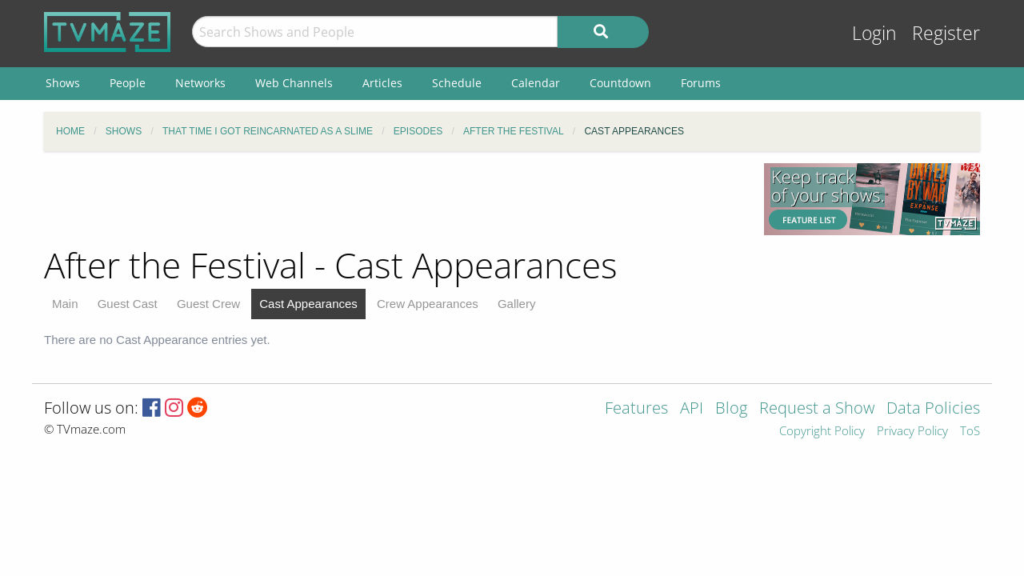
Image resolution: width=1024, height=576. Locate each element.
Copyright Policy (822, 431)
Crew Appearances (427, 303)
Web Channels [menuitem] (294, 82)
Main (65, 303)
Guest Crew (208, 303)
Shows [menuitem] (63, 82)
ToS (970, 431)
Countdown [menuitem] (620, 82)
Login (874, 33)
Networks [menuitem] (200, 82)
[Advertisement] (392, 199)
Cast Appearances (308, 303)
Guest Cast (128, 303)
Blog (731, 409)
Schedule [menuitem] (457, 82)
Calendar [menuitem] (535, 82)
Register (946, 33)
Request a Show (816, 409)
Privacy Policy (912, 431)
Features (636, 409)
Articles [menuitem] (382, 82)
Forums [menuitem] (701, 82)
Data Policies (933, 409)
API (691, 409)
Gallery (517, 303)
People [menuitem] (128, 82)
